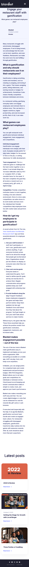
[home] (7, 3)
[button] (25, 4)
